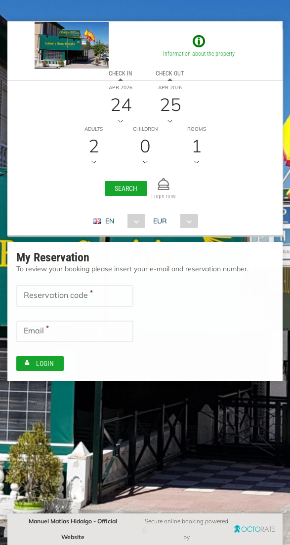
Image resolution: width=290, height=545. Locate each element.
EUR (160, 221)
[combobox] (123, 221)
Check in (120, 73)
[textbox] (74, 296)
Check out (170, 73)
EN (109, 221)
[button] (126, 188)
